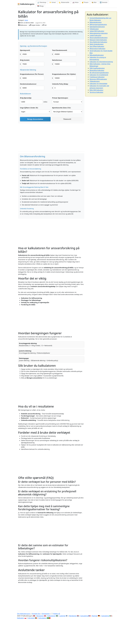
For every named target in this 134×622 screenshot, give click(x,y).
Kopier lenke (34, 25)
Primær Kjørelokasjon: (60, 98)
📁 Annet (52, 2)
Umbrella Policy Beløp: (60, 84)
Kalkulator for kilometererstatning (101, 62)
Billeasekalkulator (96, 22)
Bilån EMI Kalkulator (96, 90)
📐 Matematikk (64, 2)
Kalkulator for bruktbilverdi (99, 75)
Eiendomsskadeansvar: (28, 84)
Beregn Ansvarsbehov (35, 119)
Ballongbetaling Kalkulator (99, 33)
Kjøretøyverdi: (25, 50)
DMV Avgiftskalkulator (97, 68)
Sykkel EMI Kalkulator (97, 31)
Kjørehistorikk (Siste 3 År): (61, 108)
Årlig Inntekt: (25, 60)
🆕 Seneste (103, 2)
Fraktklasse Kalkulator (97, 77)
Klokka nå (56, 614)
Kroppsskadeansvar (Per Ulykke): (64, 74)
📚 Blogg (40, 6)
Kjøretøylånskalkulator (97, 27)
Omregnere (46, 614)
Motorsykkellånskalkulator (99, 38)
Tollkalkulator (94, 29)
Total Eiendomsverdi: (59, 50)
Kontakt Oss (36, 614)
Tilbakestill (67, 119)
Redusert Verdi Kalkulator (98, 40)
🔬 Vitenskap (41, 2)
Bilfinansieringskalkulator (98, 24)
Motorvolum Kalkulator (97, 49)
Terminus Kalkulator (96, 92)
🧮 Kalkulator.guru (26, 4)
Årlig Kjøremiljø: (26, 98)
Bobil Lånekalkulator (97, 44)
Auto (26, 20)
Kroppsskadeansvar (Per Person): (32, 74)
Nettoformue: (57, 60)
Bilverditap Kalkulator (97, 70)
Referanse (22, 25)
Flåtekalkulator (95, 81)
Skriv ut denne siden (26, 23)
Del (44, 25)
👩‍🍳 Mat (94, 2)
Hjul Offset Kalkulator (97, 46)
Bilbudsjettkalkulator (97, 55)
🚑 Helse (76, 2)
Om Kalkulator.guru (23, 614)
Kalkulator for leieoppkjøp (98, 84)
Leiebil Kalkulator (95, 35)
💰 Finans (85, 2)
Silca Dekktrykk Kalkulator (98, 42)
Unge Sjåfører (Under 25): (29, 108)
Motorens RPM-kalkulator (98, 79)
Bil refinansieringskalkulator (99, 73)
